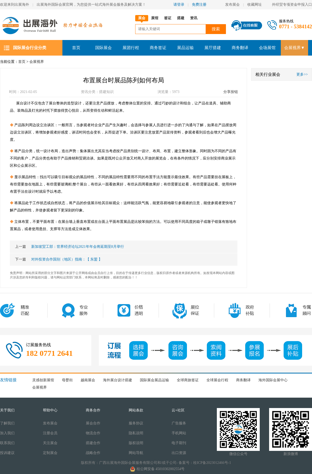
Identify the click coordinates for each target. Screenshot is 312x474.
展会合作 (93, 423)
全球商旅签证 (188, 380)
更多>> (302, 74)
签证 (167, 18)
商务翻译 (240, 47)
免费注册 (199, 4)
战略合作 (93, 453)
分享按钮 (230, 92)
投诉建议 (7, 453)
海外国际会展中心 (273, 380)
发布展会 (232, 4)
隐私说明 (136, 433)
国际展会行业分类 (29, 47)
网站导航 (136, 453)
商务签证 (158, 47)
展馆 (154, 18)
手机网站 (179, 433)
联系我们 (7, 443)
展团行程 (130, 47)
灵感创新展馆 (43, 380)
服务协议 (136, 423)
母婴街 (67, 380)
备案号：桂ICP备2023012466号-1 (205, 463)
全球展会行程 (217, 380)
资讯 (193, 18)
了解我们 (7, 423)
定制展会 (50, 453)
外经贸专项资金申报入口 (292, 4)
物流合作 (93, 433)
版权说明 (136, 443)
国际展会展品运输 (154, 380)
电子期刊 (179, 443)
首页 (76, 47)
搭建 (180, 18)
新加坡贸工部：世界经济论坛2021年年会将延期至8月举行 (69, 247)
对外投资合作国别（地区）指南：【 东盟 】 (58, 259)
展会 (141, 18)
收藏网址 (256, 4)
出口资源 (179, 453)
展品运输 (185, 47)
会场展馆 (267, 47)
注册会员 (50, 433)
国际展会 (103, 47)
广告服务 (179, 423)
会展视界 (36, 62)
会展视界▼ (294, 47)
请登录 (178, 4)
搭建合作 (93, 443)
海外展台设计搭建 (117, 380)
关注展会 (50, 443)
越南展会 (88, 380)
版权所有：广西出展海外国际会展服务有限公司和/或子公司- (129, 463)
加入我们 (7, 433)
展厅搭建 (212, 47)
